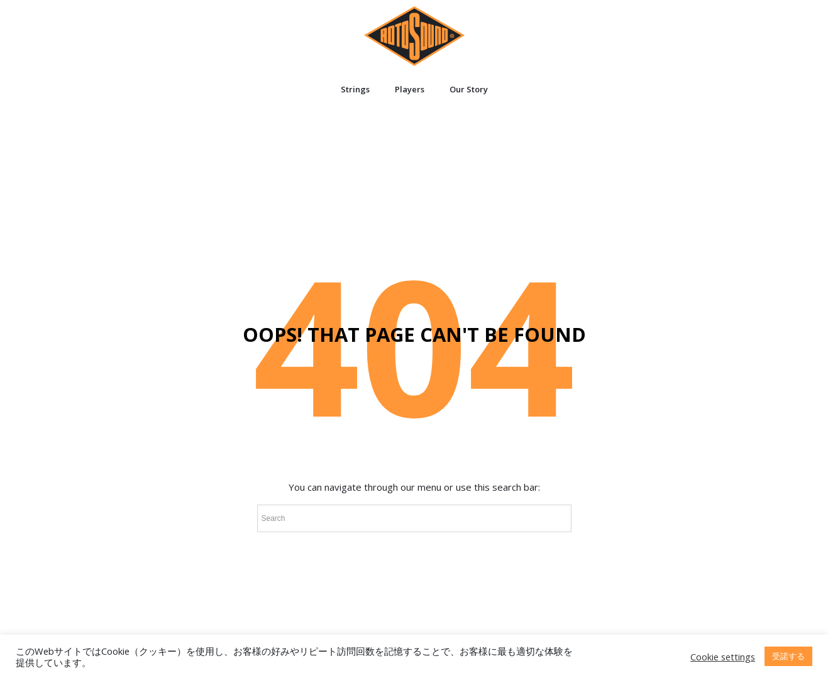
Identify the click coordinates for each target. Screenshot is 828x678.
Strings (355, 89)
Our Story (469, 89)
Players (409, 89)
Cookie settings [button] (722, 656)
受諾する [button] (788, 656)
